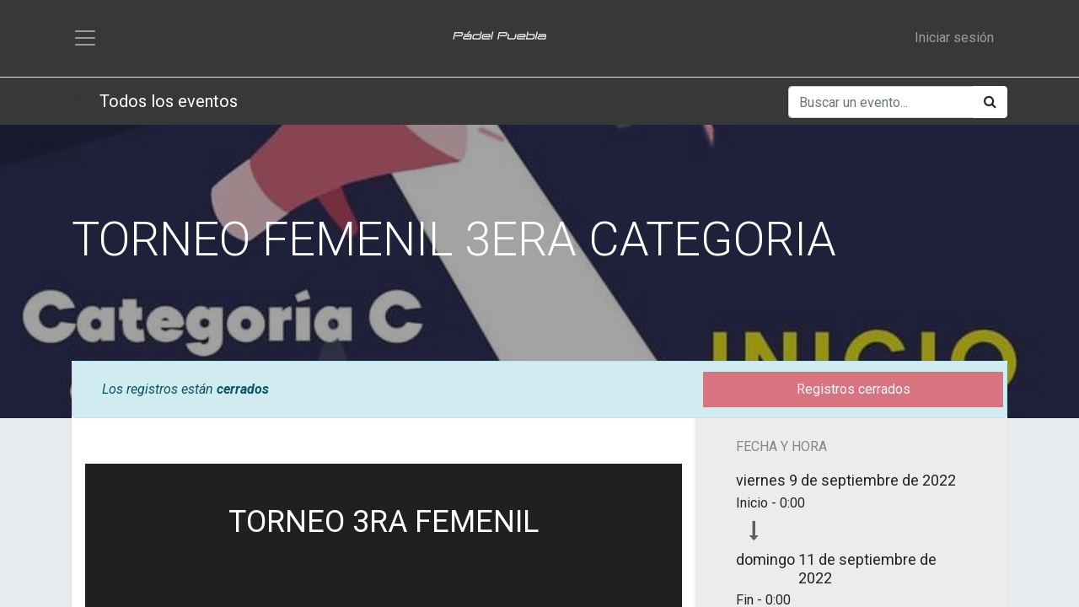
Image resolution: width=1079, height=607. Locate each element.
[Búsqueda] (990, 104)
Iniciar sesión (954, 38)
